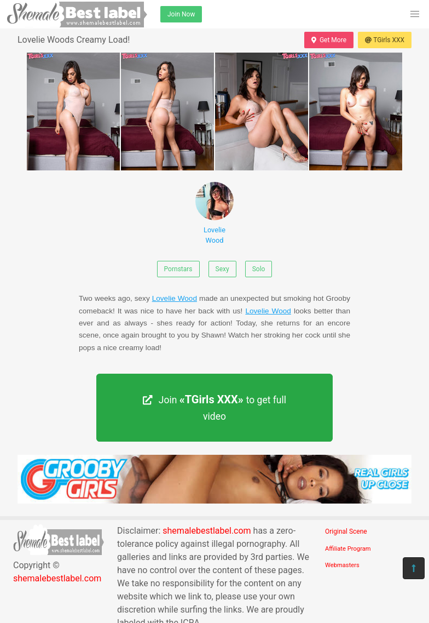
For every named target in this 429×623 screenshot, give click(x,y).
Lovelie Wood (214, 213)
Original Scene (346, 531)
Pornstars (178, 269)
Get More (328, 40)
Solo (258, 269)
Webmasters (342, 565)
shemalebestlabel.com (57, 578)
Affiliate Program (348, 548)
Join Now (181, 14)
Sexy (222, 269)
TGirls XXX (384, 40)
